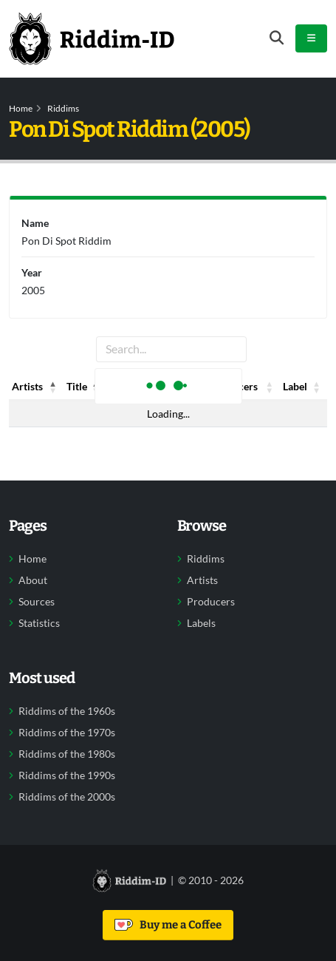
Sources (36, 602)
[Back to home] (91, 38)
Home (20, 108)
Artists (202, 580)
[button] (53, 386)
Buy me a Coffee (168, 924)
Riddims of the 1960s (66, 711)
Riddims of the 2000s (66, 797)
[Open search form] (277, 38)
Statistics (39, 623)
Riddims (63, 108)
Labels (201, 623)
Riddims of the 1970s (66, 732)
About (32, 580)
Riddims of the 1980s (66, 754)
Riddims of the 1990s (66, 775)
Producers (211, 602)
